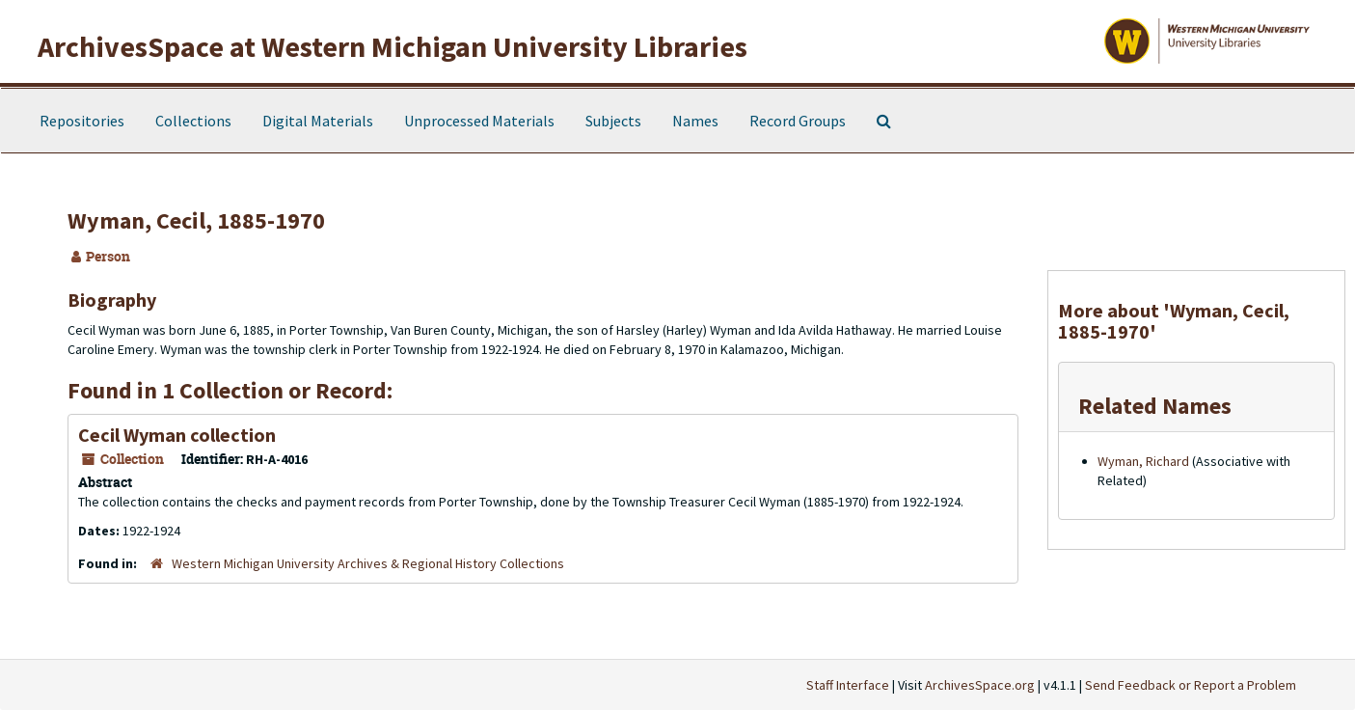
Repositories (82, 120)
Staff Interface (847, 685)
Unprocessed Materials (479, 120)
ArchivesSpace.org (980, 685)
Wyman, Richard (1143, 461)
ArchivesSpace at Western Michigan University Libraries (392, 46)
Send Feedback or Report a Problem (1190, 685)
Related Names (1155, 406)
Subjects (613, 120)
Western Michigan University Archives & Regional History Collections (368, 563)
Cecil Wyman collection (177, 435)
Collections (193, 120)
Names (695, 120)
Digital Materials (317, 120)
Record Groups (797, 120)
